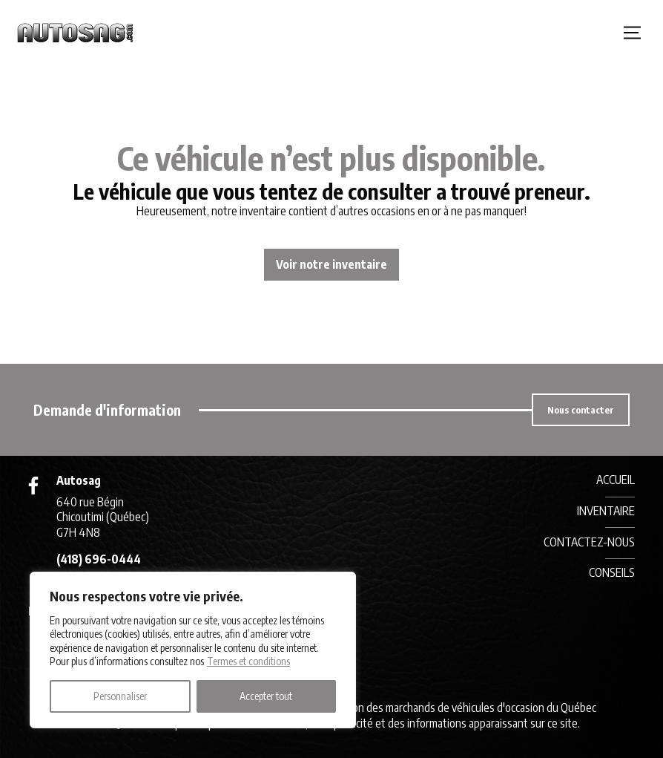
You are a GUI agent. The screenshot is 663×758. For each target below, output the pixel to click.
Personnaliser (120, 696)
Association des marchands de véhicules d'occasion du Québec (453, 707)
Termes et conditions (248, 661)
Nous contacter (580, 410)
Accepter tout (266, 696)
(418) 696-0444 (98, 559)
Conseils (612, 572)
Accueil (615, 479)
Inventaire (606, 510)
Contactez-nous (589, 542)
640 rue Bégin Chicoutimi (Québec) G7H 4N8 (102, 517)
